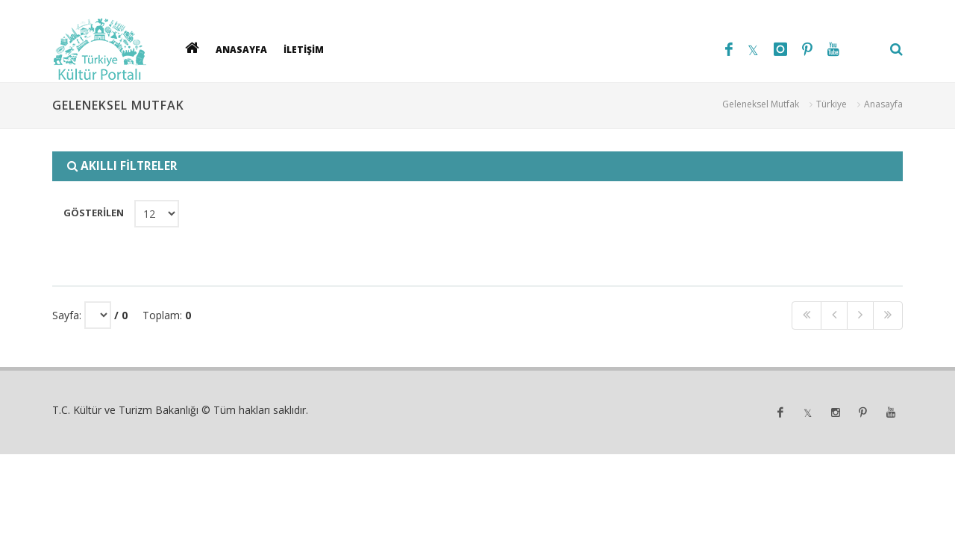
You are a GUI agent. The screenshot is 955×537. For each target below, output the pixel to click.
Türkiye (831, 104)
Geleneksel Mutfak (760, 104)
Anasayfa (883, 104)
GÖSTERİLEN (93, 212)
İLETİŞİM (304, 49)
